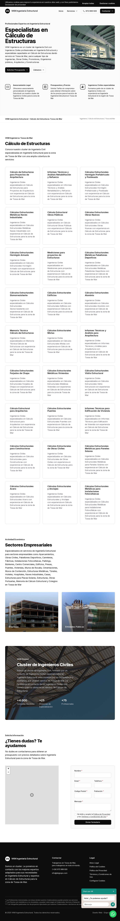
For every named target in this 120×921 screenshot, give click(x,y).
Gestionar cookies (107, 3)
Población (99, 791)
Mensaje (78, 801)
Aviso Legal (94, 863)
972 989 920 (90, 11)
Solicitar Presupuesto (17, 70)
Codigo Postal (80, 791)
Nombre (78, 771)
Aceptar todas (88, 3)
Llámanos (38, 70)
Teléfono (98, 781)
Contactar (107, 11)
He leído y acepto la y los (93, 815)
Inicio (61, 11)
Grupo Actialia (109, 912)
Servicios (72, 11)
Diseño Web (97, 912)
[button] (32, 795)
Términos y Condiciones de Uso (93, 817)
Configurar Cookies (97, 881)
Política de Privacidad (101, 814)
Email (77, 781)
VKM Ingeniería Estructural (21, 11)
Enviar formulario (93, 822)
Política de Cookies (97, 866)
